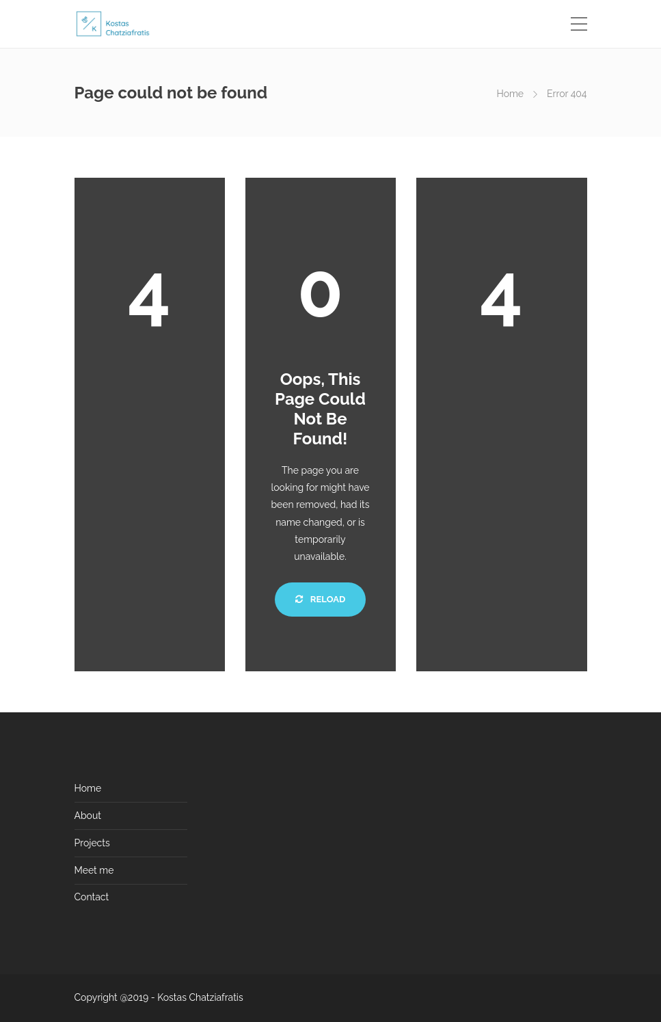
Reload (320, 599)
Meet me (94, 870)
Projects (92, 842)
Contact (92, 896)
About (88, 815)
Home (510, 93)
